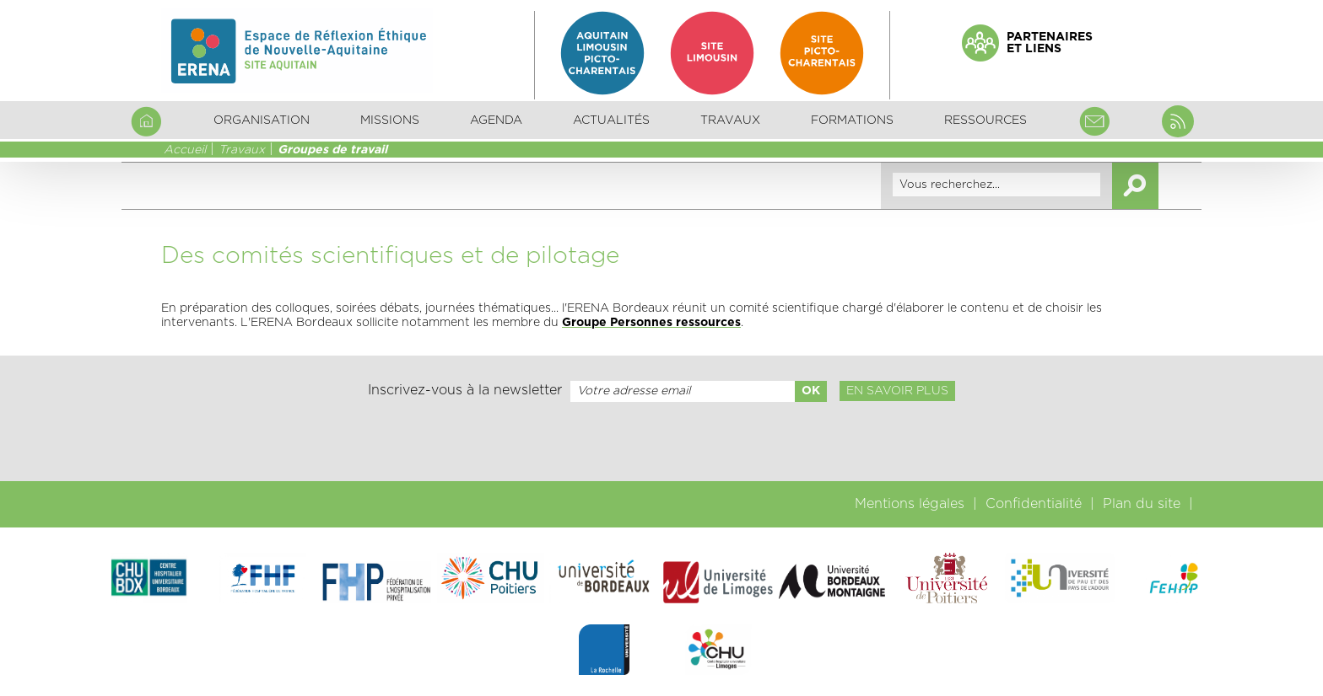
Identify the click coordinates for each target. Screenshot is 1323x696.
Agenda (496, 120)
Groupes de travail (332, 150)
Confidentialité (1034, 504)
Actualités (611, 120)
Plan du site (1141, 504)
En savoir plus (897, 391)
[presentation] (661, 441)
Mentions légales (909, 504)
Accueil (185, 150)
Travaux (242, 150)
